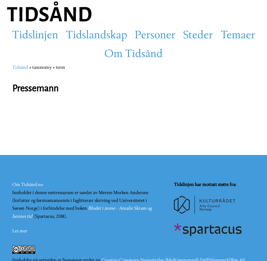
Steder (198, 35)
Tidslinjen (35, 35)
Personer (155, 35)
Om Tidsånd (133, 54)
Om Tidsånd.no (27, 184)
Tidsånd (20, 67)
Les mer (19, 231)
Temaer (238, 35)
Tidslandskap (96, 35)
